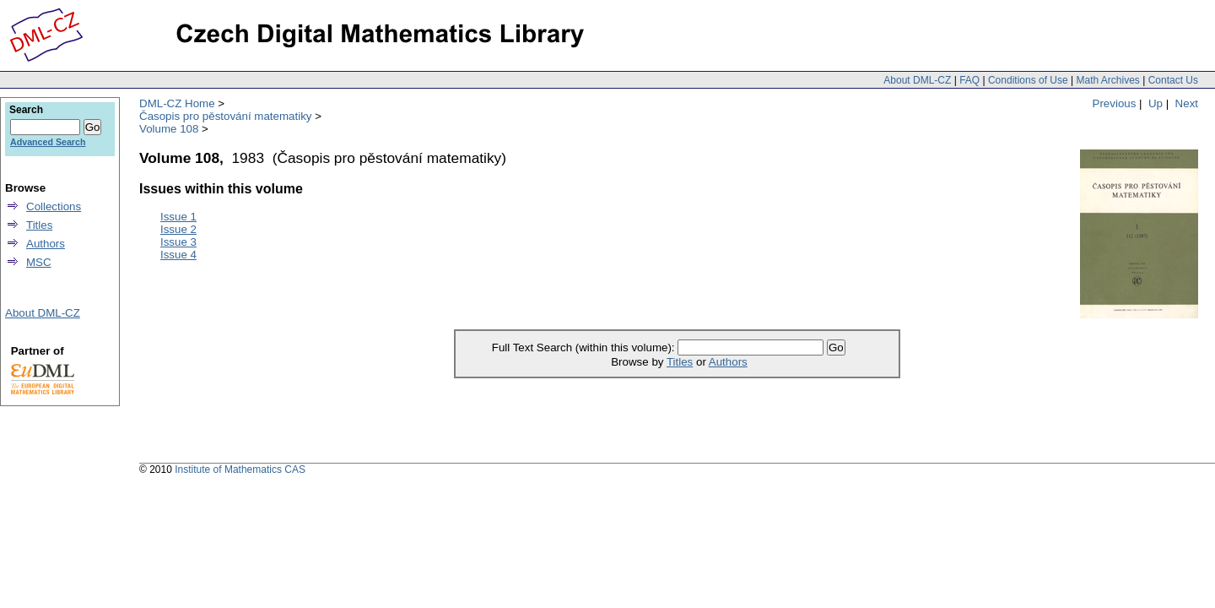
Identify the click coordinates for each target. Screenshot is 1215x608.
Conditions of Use (1028, 80)
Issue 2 (178, 229)
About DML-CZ (917, 80)
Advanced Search (47, 142)
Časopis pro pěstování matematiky (225, 116)
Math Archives (1107, 80)
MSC (38, 262)
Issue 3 (178, 242)
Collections (53, 206)
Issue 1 (178, 216)
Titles (680, 362)
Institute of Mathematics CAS (240, 469)
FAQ (969, 80)
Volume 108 (168, 128)
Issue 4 (178, 254)
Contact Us (1173, 80)
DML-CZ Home (177, 103)
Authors (728, 362)
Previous (1115, 103)
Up (1155, 103)
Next (1186, 103)
